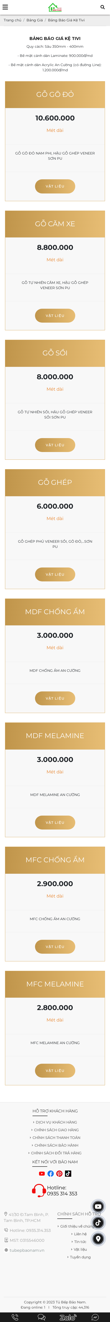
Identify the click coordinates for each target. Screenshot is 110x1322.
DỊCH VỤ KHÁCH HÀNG (56, 1122)
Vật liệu (55, 186)
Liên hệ (80, 1234)
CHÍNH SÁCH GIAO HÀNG (56, 1130)
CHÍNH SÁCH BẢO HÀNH (56, 1145)
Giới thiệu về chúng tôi (80, 1226)
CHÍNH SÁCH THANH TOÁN (56, 1137)
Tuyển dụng (80, 1257)
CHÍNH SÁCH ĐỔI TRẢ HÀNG (56, 1153)
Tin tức (80, 1242)
